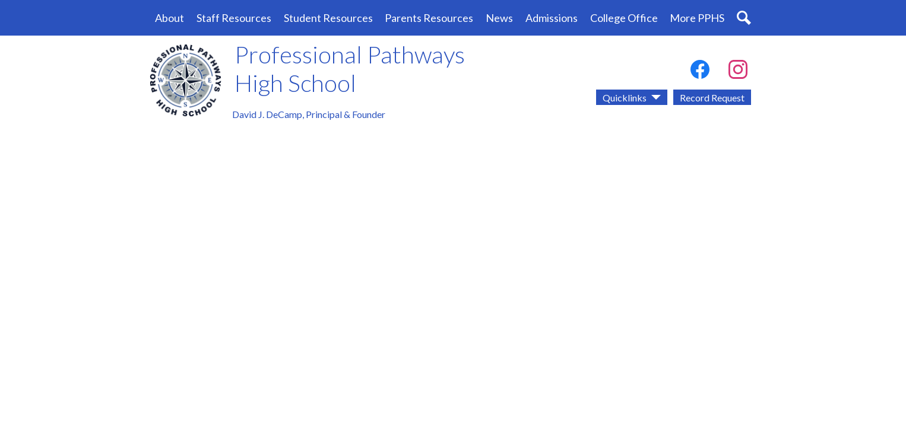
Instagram (738, 72)
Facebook (700, 72)
